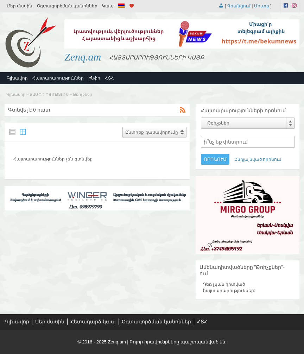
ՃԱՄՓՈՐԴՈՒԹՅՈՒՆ (49, 94)
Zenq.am (82, 57)
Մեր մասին (19, 6)
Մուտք (261, 6)
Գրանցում (239, 6)
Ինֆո (94, 78)
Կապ (108, 6)
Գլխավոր (17, 78)
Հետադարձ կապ (93, 321)
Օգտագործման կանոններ (67, 6)
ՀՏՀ (109, 78)
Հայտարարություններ (58, 78)
